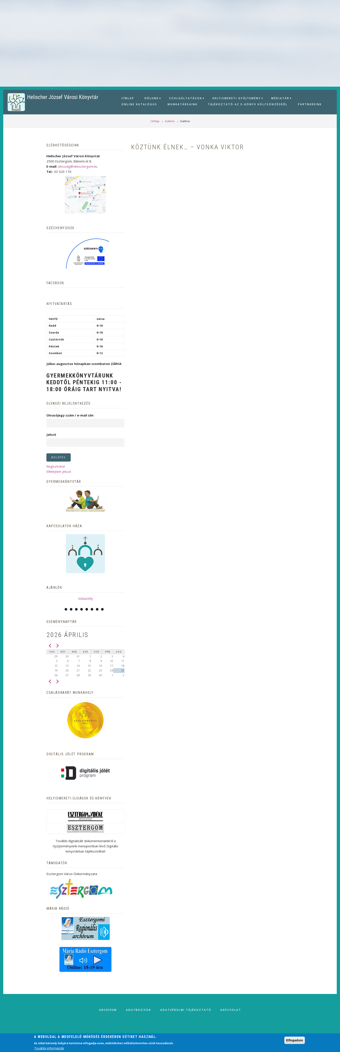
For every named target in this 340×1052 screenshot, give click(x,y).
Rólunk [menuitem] (151, 98)
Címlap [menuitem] (127, 98)
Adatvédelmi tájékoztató (185, 1010)
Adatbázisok (138, 1010)
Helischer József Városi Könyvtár (62, 97)
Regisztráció (55, 466)
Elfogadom (294, 1040)
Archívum (108, 1010)
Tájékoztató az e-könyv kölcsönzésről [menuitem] (248, 104)
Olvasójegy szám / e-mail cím (69, 415)
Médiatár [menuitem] (280, 98)
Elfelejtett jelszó (58, 471)
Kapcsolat (231, 1010)
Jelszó (51, 434)
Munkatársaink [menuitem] (183, 104)
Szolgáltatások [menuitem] (185, 98)
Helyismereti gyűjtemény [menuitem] (236, 98)
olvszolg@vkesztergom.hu (77, 166)
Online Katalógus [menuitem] (139, 104)
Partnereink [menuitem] (310, 104)
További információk (49, 1048)
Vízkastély (85, 598)
